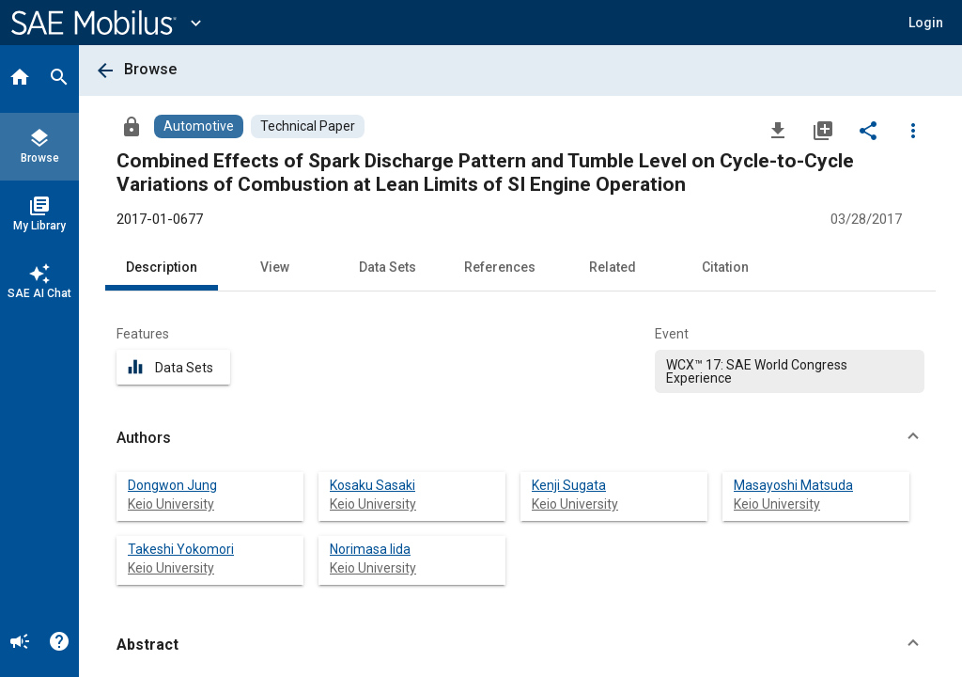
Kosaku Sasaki (372, 485)
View (274, 267)
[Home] (19, 79)
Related (612, 267)
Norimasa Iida (370, 549)
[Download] (778, 130)
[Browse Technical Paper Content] (308, 126)
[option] (789, 371)
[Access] (131, 126)
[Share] (868, 130)
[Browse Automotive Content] (198, 126)
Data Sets (387, 267)
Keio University (171, 504)
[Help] (59, 643)
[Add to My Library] (823, 130)
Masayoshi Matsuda (793, 485)
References (499, 267)
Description (161, 267)
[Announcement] (19, 643)
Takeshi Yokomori (181, 549)
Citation (725, 267)
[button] (926, 22)
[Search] (59, 79)
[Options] (913, 130)
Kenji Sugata (569, 485)
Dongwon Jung (172, 485)
